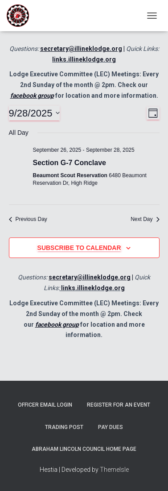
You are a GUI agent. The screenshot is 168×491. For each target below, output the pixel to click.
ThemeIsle (114, 469)
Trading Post (64, 427)
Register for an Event (118, 405)
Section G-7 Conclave (70, 162)
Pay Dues (110, 427)
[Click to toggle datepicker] (34, 113)
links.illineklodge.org (84, 59)
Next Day (145, 219)
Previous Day (28, 219)
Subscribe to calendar (79, 247)
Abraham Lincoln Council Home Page (84, 449)
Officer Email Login (45, 405)
